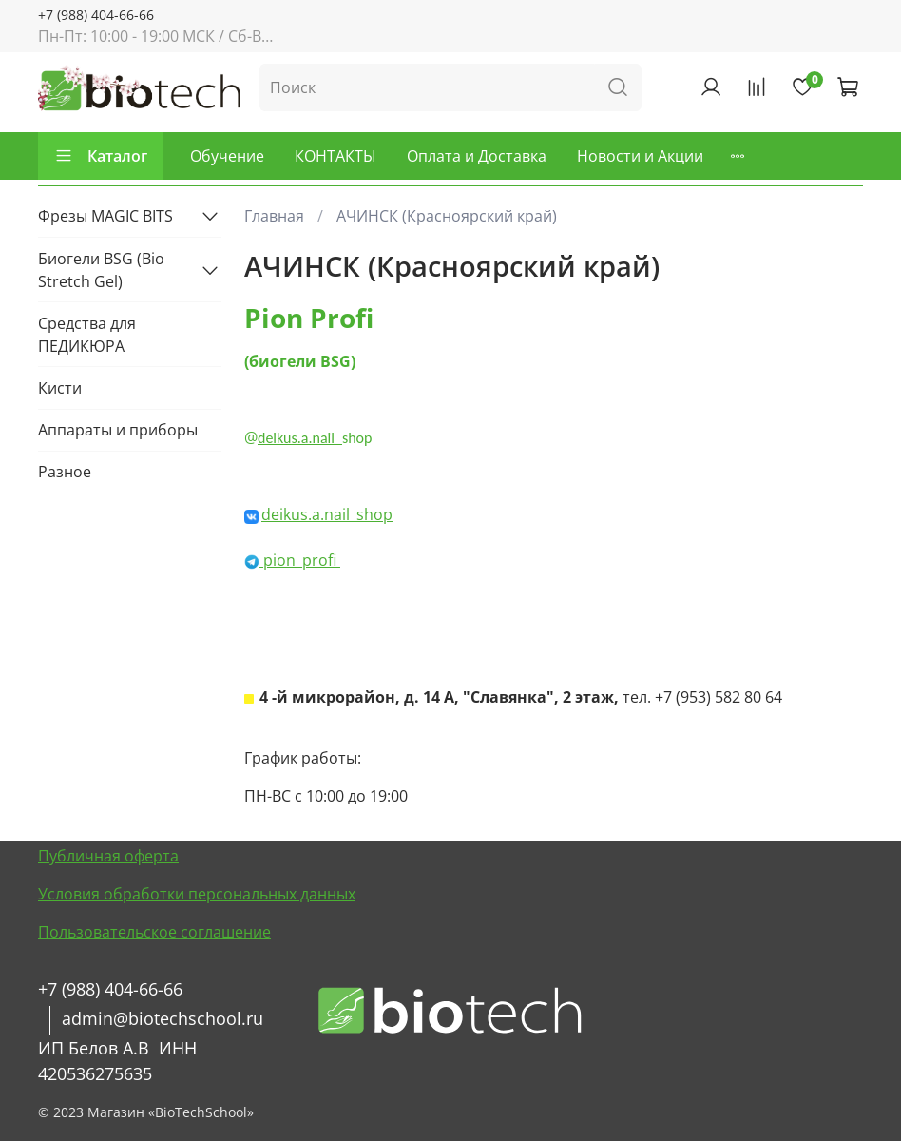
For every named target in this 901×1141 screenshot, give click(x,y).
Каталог (100, 155)
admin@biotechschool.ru (162, 1018)
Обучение (227, 155)
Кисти (60, 387)
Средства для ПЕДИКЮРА (87, 335)
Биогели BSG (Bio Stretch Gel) (101, 270)
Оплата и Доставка (476, 155)
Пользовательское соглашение (154, 931)
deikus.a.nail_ (300, 438)
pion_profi (299, 560)
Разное (64, 471)
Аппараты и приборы (118, 429)
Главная (274, 215)
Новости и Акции (640, 155)
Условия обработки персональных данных (196, 893)
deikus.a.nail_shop (327, 514)
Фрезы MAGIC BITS (105, 215)
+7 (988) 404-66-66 (96, 15)
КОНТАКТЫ (335, 155)
